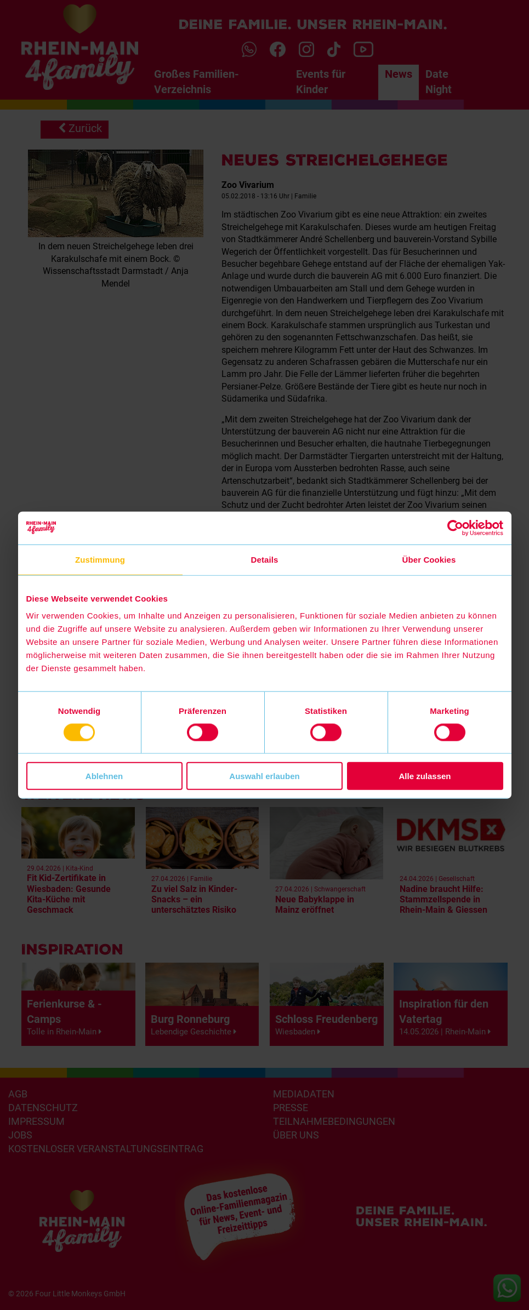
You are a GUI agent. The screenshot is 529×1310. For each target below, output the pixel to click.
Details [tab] (264, 559)
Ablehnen (104, 776)
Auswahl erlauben (264, 776)
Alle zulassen (425, 776)
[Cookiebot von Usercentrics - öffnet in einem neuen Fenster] (455, 527)
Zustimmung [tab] (100, 559)
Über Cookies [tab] (429, 559)
